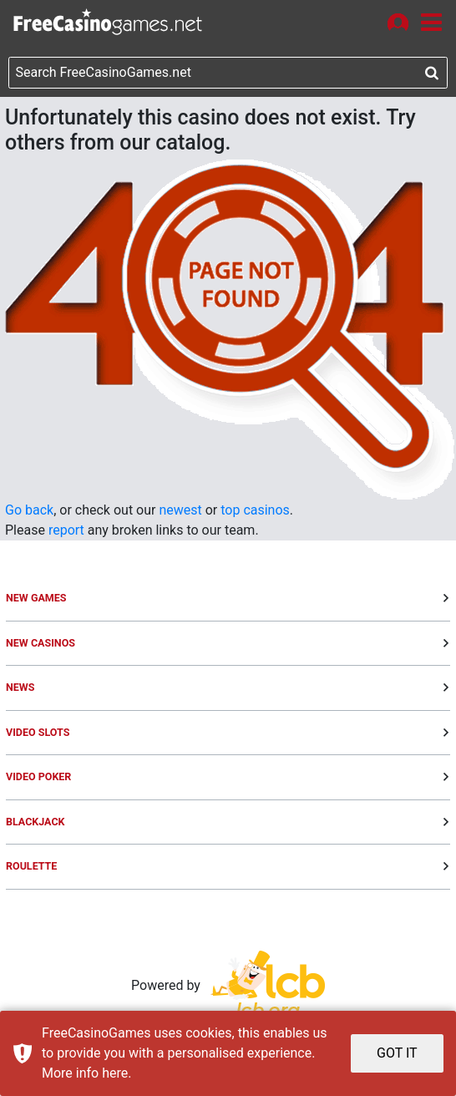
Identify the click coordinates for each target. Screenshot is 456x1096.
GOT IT (397, 1053)
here (115, 1073)
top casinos (255, 510)
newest (180, 510)
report (66, 530)
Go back (29, 510)
